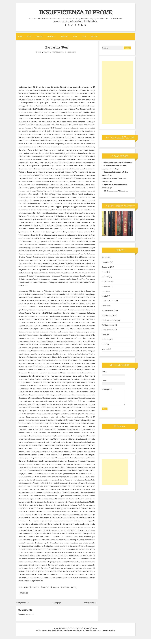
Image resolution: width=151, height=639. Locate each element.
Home (20, 36)
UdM (104, 344)
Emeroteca (51, 36)
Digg (74, 587)
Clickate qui (123, 191)
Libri (75, 36)
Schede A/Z (64, 36)
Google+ (55, 587)
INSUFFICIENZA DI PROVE (75, 12)
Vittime (105, 349)
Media (104, 296)
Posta (104, 335)
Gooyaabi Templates (108, 630)
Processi (39, 36)
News (29, 36)
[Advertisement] (117, 92)
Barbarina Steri (57, 47)
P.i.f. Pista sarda (58, 52)
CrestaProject (46, 630)
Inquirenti (106, 281)
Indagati (105, 277)
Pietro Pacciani (108, 330)
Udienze (105, 339)
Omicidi (105, 306)
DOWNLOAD (94, 36)
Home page (56, 603)
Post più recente (22, 603)
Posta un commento (26, 614)
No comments (72, 52)
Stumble (65, 587)
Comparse (106, 262)
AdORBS (105, 257)
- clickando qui (126, 162)
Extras (104, 272)
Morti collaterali (108, 301)
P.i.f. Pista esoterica (109, 320)
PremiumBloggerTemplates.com (81, 630)
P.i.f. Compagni (107, 310)
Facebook (34, 587)
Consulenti (106, 267)
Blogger (94, 628)
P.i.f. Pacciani (107, 315)
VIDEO (84, 36)
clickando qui (114, 169)
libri (103, 291)
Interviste (106, 286)
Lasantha (66, 630)
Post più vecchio (90, 603)
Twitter (45, 587)
